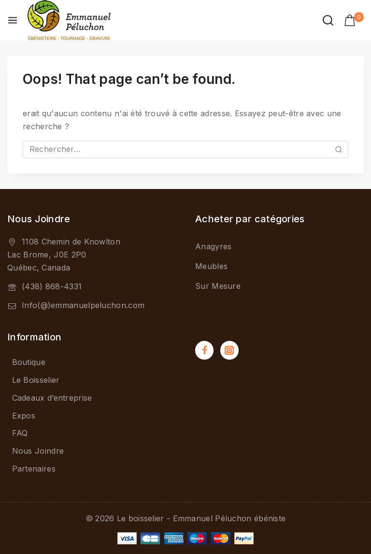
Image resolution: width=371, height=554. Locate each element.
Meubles (211, 266)
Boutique (28, 362)
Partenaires (34, 468)
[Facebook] (204, 350)
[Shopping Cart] (354, 20)
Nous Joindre (38, 451)
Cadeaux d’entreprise (52, 398)
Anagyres (213, 246)
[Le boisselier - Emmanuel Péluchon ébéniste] (69, 20)
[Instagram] (229, 350)
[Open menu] (12, 20)
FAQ (20, 433)
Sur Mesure (218, 286)
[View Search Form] (328, 20)
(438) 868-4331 (52, 286)
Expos (24, 415)
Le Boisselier (36, 380)
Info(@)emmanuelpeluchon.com (83, 305)
